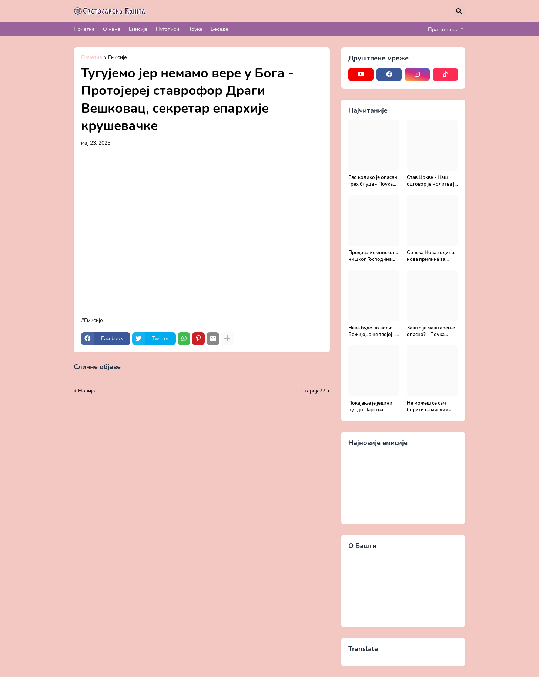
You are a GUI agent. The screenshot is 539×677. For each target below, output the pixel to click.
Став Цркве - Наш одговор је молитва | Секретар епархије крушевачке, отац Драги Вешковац (431, 181)
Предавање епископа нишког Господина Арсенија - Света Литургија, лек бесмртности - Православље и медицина (373, 256)
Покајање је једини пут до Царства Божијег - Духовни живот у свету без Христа (370, 406)
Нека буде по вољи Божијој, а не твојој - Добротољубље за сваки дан (371, 331)
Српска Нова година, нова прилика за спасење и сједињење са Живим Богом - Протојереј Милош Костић (432, 256)
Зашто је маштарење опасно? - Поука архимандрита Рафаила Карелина (431, 331)
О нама (112, 29)
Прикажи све (139, 367)
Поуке (194, 29)
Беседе (219, 29)
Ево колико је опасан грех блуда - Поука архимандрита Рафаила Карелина (372, 181)
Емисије (138, 29)
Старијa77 (313, 390)
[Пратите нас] (444, 29)
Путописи (167, 29)
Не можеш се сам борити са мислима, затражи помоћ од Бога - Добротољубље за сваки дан (429, 406)
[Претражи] (459, 11)
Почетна (84, 29)
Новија (86, 390)
